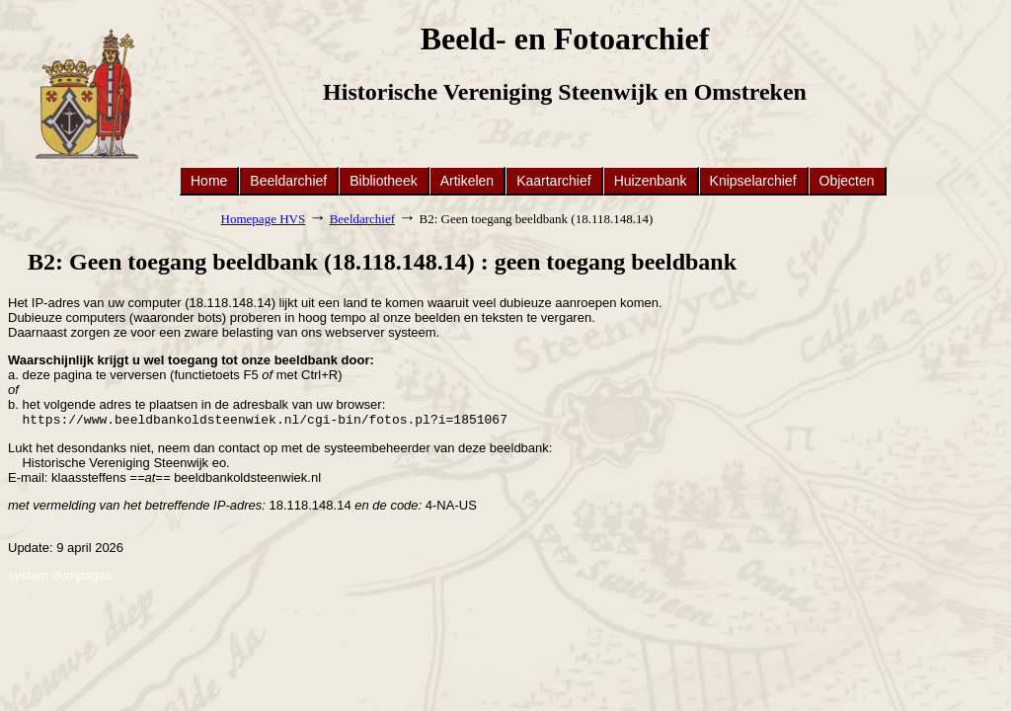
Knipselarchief (753, 181)
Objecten (847, 181)
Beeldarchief (288, 181)
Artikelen (467, 181)
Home (209, 181)
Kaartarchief (553, 181)
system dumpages (60, 577)
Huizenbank (650, 181)
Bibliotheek (384, 181)
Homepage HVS (263, 218)
